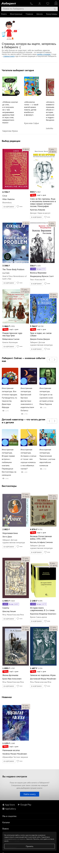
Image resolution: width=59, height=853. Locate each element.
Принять (29, 846)
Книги (4, 14)
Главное (29, 14)
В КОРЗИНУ (9, 207)
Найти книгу (29, 794)
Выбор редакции (11, 140)
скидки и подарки (43, 54)
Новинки (7, 697)
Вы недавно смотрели (14, 776)
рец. (51, 149)
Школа (39, 14)
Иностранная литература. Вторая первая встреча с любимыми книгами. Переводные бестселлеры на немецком (9, 462)
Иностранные (16, 14)
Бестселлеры (9, 485)
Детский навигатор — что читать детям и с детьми (23, 421)
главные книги (9, 56)
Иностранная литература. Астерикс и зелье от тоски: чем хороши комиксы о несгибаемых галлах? (28, 459)
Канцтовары (51, 14)
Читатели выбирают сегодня (18, 70)
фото (26, 149)
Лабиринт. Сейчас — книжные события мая (23, 359)
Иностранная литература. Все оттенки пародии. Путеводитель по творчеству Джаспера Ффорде (10, 397)
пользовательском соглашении (14, 839)
